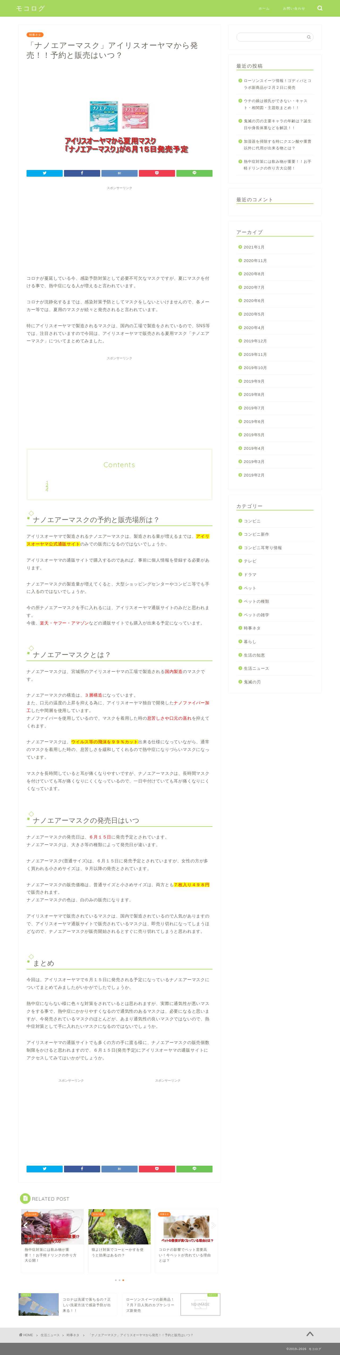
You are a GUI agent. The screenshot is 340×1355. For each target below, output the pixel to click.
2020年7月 (254, 287)
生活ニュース (256, 668)
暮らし (250, 641)
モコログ (31, 8)
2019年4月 (254, 448)
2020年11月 (255, 260)
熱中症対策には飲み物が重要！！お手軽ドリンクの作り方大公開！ (278, 165)
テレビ (250, 561)
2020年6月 (254, 300)
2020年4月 (254, 327)
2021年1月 (254, 247)
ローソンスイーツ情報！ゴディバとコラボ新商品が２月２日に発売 (278, 84)
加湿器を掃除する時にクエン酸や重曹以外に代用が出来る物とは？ (278, 144)
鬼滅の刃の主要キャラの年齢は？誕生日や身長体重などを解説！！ (278, 124)
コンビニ (252, 521)
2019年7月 (254, 408)
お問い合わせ (294, 8)
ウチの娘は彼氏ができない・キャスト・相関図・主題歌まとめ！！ (276, 104)
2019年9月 (254, 381)
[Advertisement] (119, 230)
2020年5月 (254, 314)
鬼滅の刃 (252, 682)
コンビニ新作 (256, 534)
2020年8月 (254, 274)
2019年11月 (255, 354)
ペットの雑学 (256, 615)
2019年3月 (254, 461)
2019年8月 (254, 394)
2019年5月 (254, 434)
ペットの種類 (256, 601)
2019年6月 (254, 421)
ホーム (264, 8)
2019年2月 (254, 475)
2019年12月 (255, 341)
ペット (250, 588)
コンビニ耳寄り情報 (263, 547)
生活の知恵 (254, 655)
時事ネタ (35, 34)
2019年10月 (255, 367)
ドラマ (250, 574)
